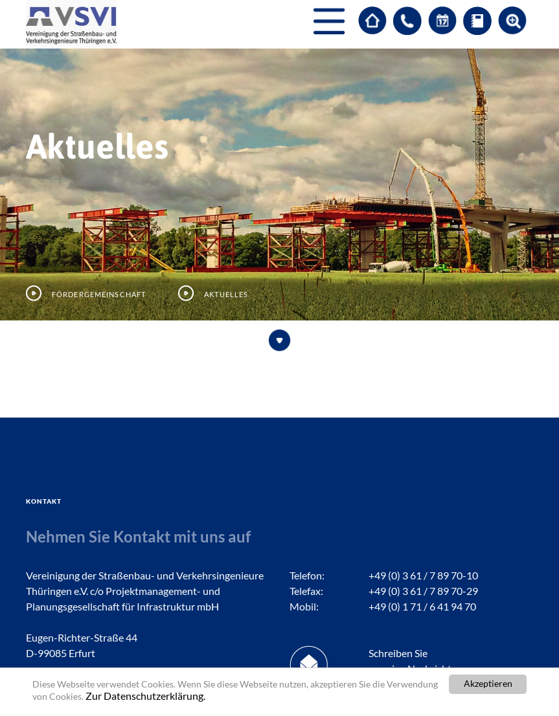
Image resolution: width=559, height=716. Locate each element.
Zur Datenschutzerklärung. (145, 695)
